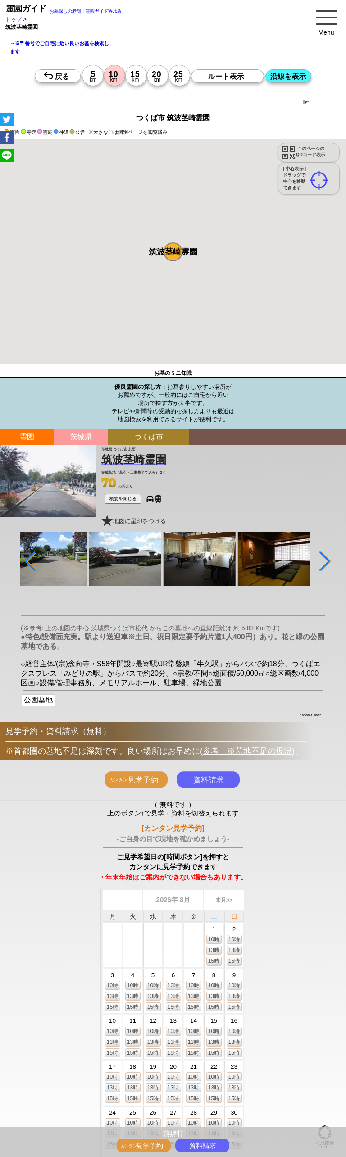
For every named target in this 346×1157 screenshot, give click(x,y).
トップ (13, 19)
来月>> (223, 900)
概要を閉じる (123, 498)
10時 (213, 939)
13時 (213, 950)
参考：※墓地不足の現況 (247, 751)
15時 (213, 961)
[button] (173, 251)
